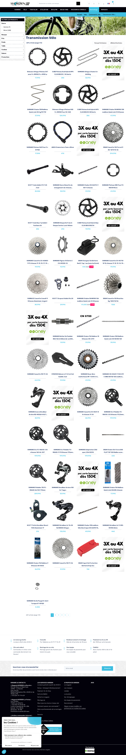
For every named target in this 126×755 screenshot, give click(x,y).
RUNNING (18, 9)
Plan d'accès (14, 690)
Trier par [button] (100, 43)
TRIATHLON (33, 9)
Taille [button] (13, 46)
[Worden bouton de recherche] (78, 3)
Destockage (93, 9)
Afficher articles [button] (116, 43)
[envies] (94, 3)
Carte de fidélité (42, 694)
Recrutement (68, 703)
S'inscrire (107, 668)
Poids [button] (13, 42)
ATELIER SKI (44, 9)
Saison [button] (13, 53)
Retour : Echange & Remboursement (48, 688)
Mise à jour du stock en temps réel (48, 703)
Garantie (40, 714)
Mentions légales (45, 749)
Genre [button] (13, 23)
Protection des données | (33, 749)
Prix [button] (13, 38)
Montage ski (41, 700)
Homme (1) (6, 27)
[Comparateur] (99, 3)
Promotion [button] (13, 57)
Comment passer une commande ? (48, 706)
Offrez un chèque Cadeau (45, 721)
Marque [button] (13, 35)
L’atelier (66, 691)
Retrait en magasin (43, 697)
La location (67, 694)
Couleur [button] (13, 50)
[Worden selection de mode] (104, 3)
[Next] (68, 615)
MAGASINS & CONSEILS (78, 9)
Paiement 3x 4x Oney (44, 691)
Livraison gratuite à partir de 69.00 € (48, 685)
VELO (25, 9)
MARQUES (104, 9)
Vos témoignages (69, 697)
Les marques (68, 688)
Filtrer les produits (10, 20)
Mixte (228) (7, 30)
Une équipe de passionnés (72, 700)
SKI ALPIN (54, 9)
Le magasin (67, 685)
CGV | (24, 749)
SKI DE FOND (64, 9)
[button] (89, 3)
